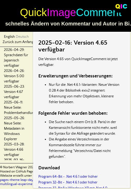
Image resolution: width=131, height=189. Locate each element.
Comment (99, 12)
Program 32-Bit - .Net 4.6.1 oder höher (67, 182)
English (9, 37)
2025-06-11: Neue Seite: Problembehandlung (20, 107)
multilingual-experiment (17, 184)
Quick (33, 12)
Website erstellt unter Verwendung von (29, 176)
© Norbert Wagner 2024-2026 (22, 167)
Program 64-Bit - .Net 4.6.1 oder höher (68, 177)
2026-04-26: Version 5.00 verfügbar (14, 76)
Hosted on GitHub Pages (17, 172)
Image (61, 12)
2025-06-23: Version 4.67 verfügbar (14, 92)
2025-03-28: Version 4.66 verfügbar (14, 149)
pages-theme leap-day (16, 180)
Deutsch (22, 37)
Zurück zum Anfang (18, 42)
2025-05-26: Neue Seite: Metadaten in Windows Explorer (14, 128)
